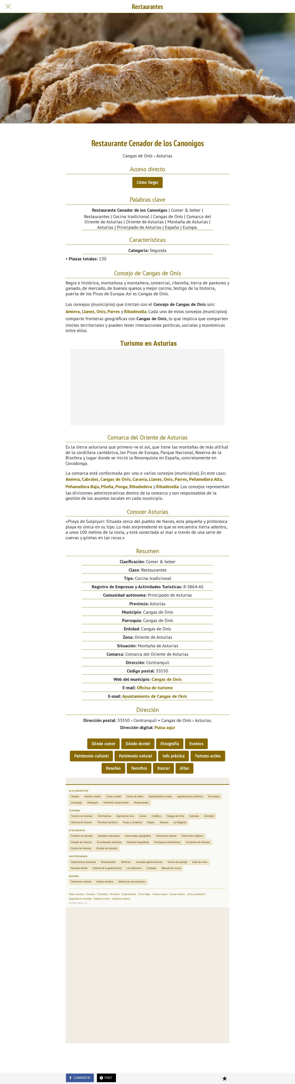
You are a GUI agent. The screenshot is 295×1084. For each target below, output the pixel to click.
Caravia (140, 479)
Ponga (121, 486)
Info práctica (173, 756)
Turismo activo (208, 756)
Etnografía (169, 743)
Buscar (163, 768)
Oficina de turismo (155, 687)
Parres (114, 311)
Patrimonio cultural (91, 756)
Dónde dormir (138, 743)
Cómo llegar (147, 182)
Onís (101, 311)
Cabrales (90, 479)
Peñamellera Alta (205, 479)
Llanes (88, 311)
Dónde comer (103, 743)
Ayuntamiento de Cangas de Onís (154, 696)
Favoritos (139, 768)
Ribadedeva (140, 486)
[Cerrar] (8, 6)
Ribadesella (135, 311)
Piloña (107, 486)
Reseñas (113, 768)
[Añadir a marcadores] (224, 1078)
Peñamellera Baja (82, 486)
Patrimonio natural (135, 756)
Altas (184, 768)
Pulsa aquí (165, 727)
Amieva (73, 311)
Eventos (196, 743)
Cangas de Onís (115, 479)
